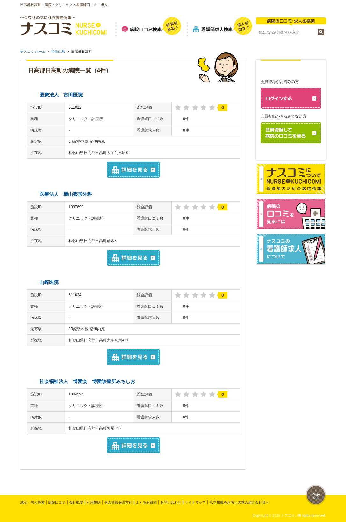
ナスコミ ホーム (33, 51)
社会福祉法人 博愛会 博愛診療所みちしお (87, 381)
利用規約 (94, 502)
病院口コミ (57, 502)
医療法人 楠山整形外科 (66, 194)
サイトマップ (195, 502)
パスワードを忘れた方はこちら (293, 154)
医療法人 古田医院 (61, 94)
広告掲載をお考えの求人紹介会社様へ (239, 502)
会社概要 (76, 502)
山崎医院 (49, 282)
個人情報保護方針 (118, 502)
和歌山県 (58, 51)
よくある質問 (146, 502)
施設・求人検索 (32, 502)
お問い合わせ (170, 502)
